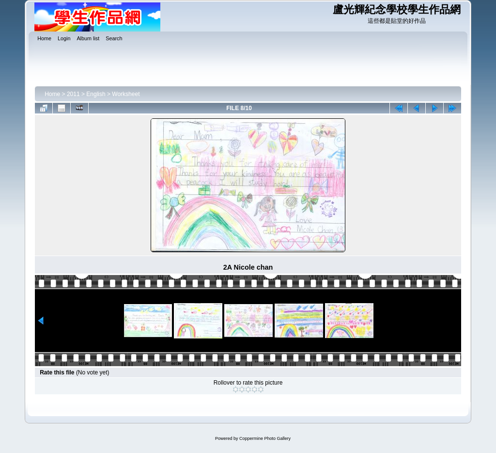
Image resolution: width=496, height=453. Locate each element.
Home (52, 94)
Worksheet (126, 94)
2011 (73, 94)
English (95, 94)
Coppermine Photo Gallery (265, 438)
